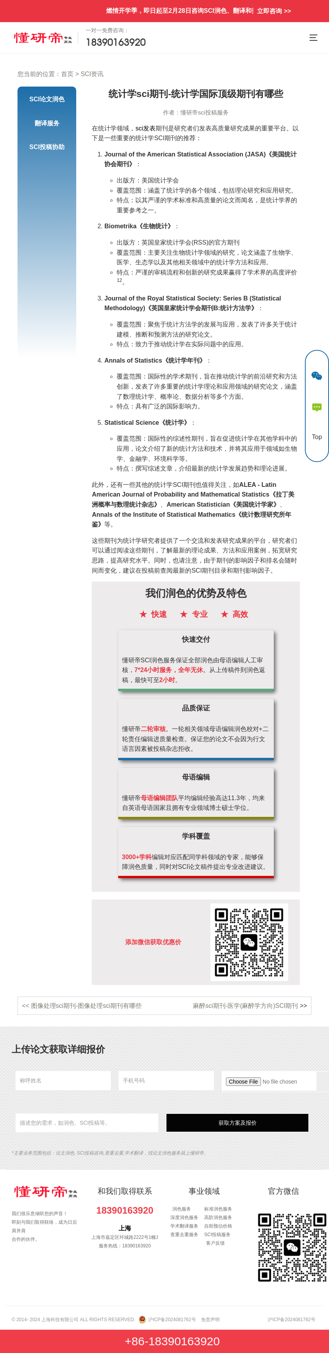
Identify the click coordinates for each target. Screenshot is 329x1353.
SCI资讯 (92, 74)
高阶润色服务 (218, 1217)
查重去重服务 (184, 1234)
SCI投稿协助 (47, 147)
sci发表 (145, 128)
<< (26, 1005)
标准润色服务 (218, 1209)
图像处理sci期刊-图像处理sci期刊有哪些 (86, 1005)
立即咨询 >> (274, 11)
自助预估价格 (218, 1226)
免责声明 (210, 1319)
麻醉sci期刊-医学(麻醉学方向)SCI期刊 (245, 1005)
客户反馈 (215, 1243)
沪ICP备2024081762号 (172, 1319)
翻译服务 (47, 123)
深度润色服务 (184, 1217)
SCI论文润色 (47, 99)
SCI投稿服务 (217, 1234)
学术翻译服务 (184, 1226)
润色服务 (181, 1209)
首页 (67, 74)
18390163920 (125, 1210)
